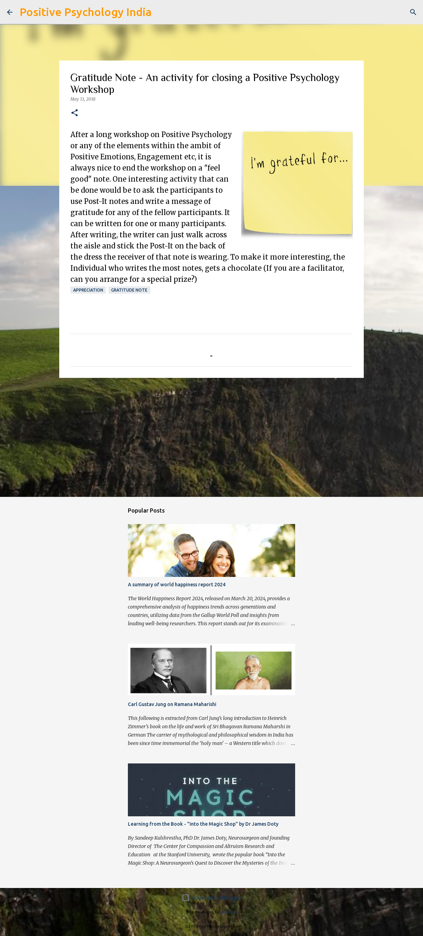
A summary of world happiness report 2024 (176, 584)
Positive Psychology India (86, 12)
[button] (74, 113)
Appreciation (88, 290)
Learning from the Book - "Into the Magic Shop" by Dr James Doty (203, 824)
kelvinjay (228, 912)
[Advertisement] (211, 437)
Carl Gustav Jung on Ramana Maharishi (172, 704)
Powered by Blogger (211, 898)
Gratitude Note (129, 290)
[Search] (161, 12)
